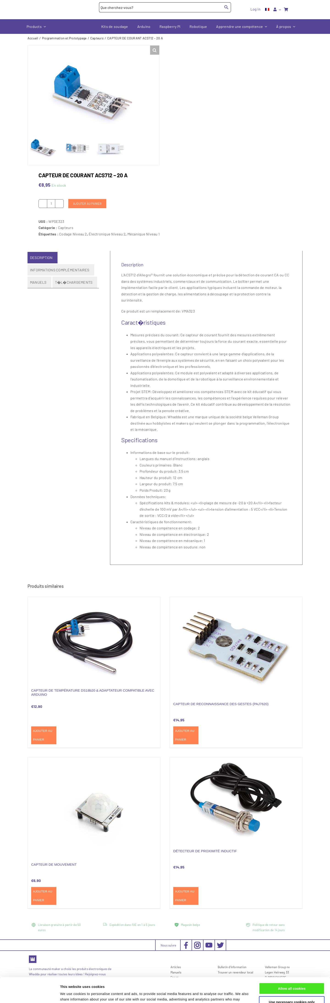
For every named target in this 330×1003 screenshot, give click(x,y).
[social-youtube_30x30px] (208, 944)
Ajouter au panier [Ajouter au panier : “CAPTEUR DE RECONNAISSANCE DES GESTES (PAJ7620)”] (184, 735)
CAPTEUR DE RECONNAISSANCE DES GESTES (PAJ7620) (221, 704)
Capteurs (65, 227)
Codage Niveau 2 (73, 234)
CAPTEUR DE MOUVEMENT (54, 864)
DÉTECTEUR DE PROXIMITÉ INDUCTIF (205, 851)
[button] (154, 50)
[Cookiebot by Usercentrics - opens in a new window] (30, 994)
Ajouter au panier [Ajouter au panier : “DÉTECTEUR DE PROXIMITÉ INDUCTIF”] (184, 896)
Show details (70, 994)
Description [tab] (41, 257)
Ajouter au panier (87, 203)
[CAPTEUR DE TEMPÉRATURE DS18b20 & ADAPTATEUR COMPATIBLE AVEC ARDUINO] (94, 640)
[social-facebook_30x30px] (186, 943)
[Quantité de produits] (51, 203)
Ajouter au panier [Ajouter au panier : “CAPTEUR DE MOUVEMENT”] (42, 896)
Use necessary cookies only (292, 978)
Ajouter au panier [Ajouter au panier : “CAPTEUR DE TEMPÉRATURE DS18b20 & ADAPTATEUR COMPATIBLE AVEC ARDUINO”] (42, 735)
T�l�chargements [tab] (74, 282)
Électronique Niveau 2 (107, 234)
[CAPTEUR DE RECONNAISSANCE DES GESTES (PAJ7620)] (236, 646)
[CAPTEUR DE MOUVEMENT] (94, 807)
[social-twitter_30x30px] (220, 943)
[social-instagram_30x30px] (197, 943)
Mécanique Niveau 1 (143, 234)
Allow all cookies (292, 965)
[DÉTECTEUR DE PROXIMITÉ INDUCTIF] (236, 800)
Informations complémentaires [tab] (59, 269)
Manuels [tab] (38, 282)
